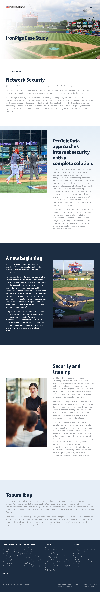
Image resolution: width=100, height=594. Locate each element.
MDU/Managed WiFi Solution (12, 556)
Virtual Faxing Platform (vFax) (33, 566)
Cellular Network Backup (11, 550)
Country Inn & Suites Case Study (55, 550)
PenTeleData (16, 7)
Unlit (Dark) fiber (8, 564)
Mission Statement (79, 554)
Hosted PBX (27, 558)
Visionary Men (77, 566)
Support (6, 573)
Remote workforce (51, 568)
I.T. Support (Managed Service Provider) (57, 556)
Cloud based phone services (33, 552)
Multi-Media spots (78, 556)
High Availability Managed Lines (34, 560)
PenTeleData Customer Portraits (83, 560)
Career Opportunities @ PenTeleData (85, 550)
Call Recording (28, 550)
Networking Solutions (10, 560)
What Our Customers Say (11, 566)
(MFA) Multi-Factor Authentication (56, 562)
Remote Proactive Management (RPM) (57, 566)
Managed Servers (8, 558)
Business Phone (30, 544)
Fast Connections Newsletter (82, 552)
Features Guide (29, 554)
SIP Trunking (28, 564)
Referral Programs (79, 564)
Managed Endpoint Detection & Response (58, 560)
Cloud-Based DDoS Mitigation (12, 552)
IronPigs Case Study (51, 554)
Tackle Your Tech (50, 570)
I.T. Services (49, 544)
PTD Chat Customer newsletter (83, 562)
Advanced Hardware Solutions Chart (56, 548)
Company (76, 544)
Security (5, 562)
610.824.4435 (91, 587)
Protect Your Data (50, 564)
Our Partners (77, 558)
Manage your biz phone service (34, 562)
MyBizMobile (28, 548)
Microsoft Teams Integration (33, 556)
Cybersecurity (49, 552)
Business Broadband (9, 548)
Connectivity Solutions (12, 544)
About (75, 548)
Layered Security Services (53, 558)
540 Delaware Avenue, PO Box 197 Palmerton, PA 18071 (69, 586)
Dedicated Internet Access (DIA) (13, 554)
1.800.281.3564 (92, 585)
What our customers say (80, 568)
